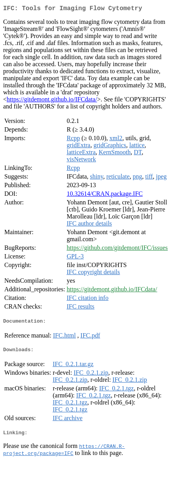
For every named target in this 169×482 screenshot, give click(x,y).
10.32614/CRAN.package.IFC (105, 195)
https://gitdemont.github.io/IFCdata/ (52, 100)
